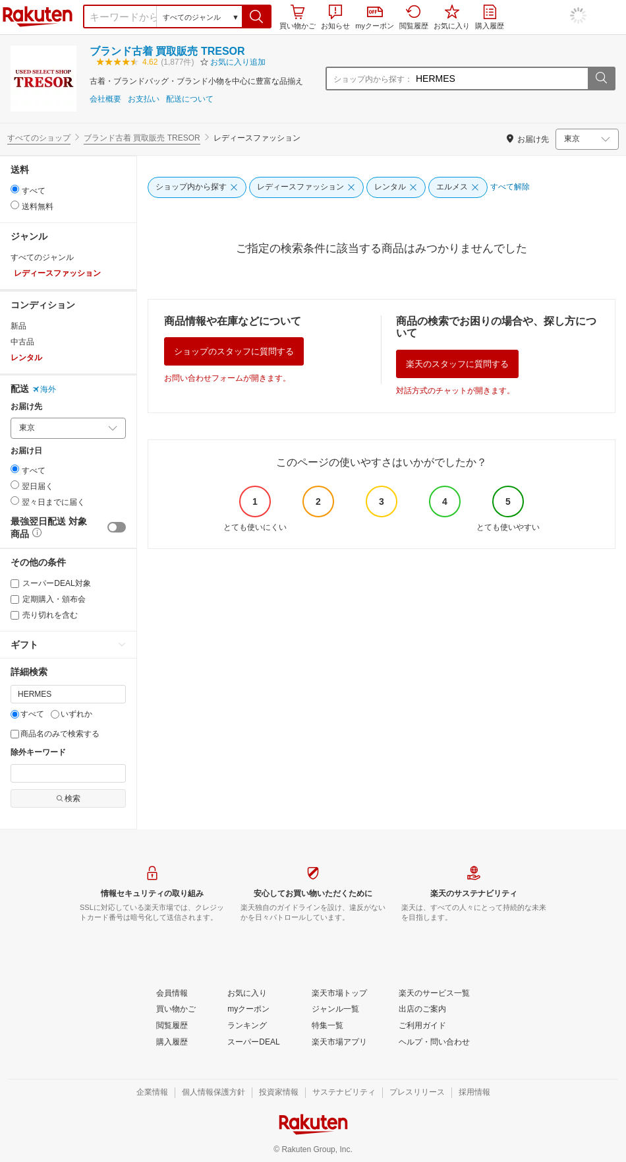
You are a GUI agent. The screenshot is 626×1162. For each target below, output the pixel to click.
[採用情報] (474, 1092)
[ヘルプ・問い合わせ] (434, 1042)
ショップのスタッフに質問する (234, 351)
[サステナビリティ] (344, 1092)
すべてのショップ (39, 138)
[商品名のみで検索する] (15, 734)
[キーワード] (68, 694)
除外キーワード (38, 752)
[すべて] (15, 714)
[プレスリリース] (417, 1092)
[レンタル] (396, 187)
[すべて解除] (510, 187)
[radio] (15, 189)
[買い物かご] (176, 1009)
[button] (256, 16)
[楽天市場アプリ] (339, 1042)
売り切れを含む (44, 615)
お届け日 (26, 451)
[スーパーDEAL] (253, 1042)
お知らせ (335, 17)
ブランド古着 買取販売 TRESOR (167, 51)
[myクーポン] (248, 1009)
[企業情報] (152, 1092)
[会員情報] (172, 993)
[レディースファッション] (306, 187)
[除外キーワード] (68, 773)
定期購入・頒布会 (48, 599)
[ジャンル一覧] (335, 1009)
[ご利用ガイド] (422, 1026)
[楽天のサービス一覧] (434, 993)
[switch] (116, 527)
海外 (44, 389)
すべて (27, 714)
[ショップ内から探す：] (500, 78)
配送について (189, 99)
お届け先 (26, 407)
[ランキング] (247, 1026)
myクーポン (374, 18)
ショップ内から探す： (373, 79)
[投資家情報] (279, 1092)
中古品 (22, 341)
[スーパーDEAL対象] (15, 583)
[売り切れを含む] (15, 615)
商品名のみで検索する (55, 733)
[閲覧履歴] (172, 1026)
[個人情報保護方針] (213, 1092)
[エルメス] (458, 187)
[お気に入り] (247, 993)
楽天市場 (37, 16)
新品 (18, 326)
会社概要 (105, 99)
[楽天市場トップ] (339, 993)
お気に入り (452, 17)
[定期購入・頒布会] (15, 599)
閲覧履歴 (413, 17)
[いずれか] (55, 714)
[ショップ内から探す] (197, 187)
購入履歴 (489, 17)
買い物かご (297, 17)
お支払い (143, 99)
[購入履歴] (172, 1042)
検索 (68, 798)
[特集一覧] (327, 1026)
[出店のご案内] (422, 1009)
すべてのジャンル (42, 257)
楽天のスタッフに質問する (457, 364)
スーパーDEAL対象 (51, 583)
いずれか (71, 714)
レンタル (26, 357)
